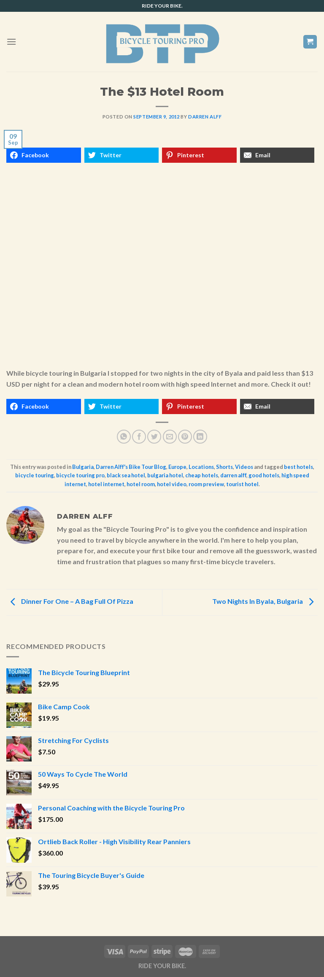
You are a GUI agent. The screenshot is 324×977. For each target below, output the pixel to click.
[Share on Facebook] (139, 437)
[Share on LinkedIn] (200, 437)
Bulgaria (83, 466)
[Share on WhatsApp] (124, 437)
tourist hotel (242, 484)
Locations (201, 466)
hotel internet (106, 484)
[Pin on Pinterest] (185, 437)
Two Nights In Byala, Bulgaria (265, 602)
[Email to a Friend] (170, 437)
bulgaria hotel (165, 475)
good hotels (263, 475)
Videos (244, 466)
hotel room (141, 484)
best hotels (298, 466)
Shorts (224, 466)
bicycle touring (34, 475)
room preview (206, 484)
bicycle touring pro (80, 475)
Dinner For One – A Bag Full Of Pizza (69, 602)
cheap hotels (201, 475)
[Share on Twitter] (154, 437)
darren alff (233, 475)
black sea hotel (126, 475)
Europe (177, 466)
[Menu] (11, 41)
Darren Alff (204, 116)
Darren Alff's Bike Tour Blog (131, 466)
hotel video (171, 484)
